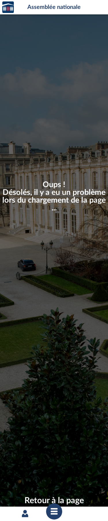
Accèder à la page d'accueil (8, 7)
